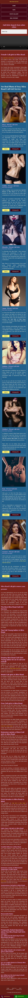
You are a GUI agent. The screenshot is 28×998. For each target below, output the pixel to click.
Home (14, 5)
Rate (14, 9)
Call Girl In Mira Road (6, 726)
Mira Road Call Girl (14, 1)
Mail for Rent (14, 18)
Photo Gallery (14, 14)
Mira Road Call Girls (15, 668)
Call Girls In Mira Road (8, 58)
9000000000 (7, 996)
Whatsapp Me (15, 148)
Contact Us (19, 989)
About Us (14, 988)
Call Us (6, 148)
